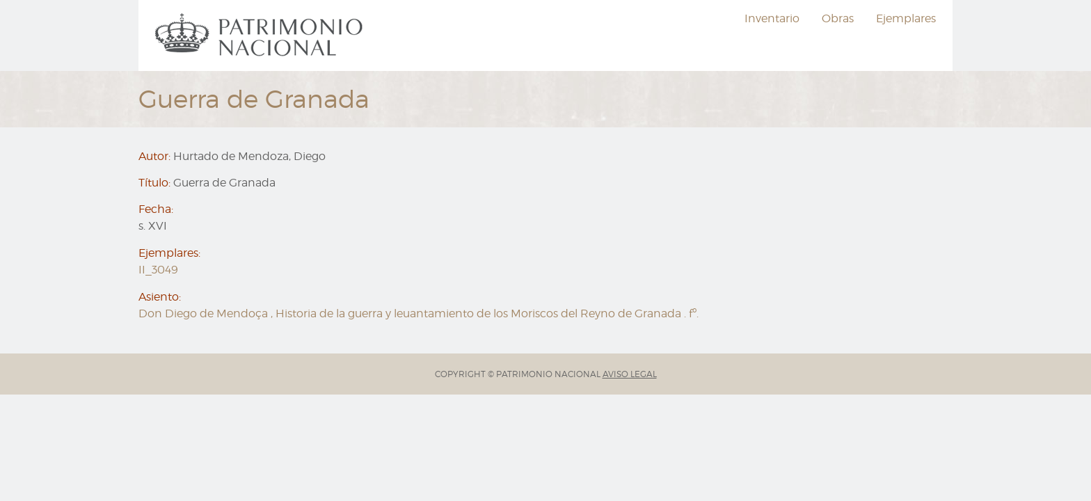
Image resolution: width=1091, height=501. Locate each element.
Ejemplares (906, 18)
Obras (838, 18)
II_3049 (158, 269)
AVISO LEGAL (630, 374)
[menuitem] (261, 35)
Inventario (771, 18)
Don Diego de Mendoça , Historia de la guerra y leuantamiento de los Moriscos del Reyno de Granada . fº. (418, 313)
